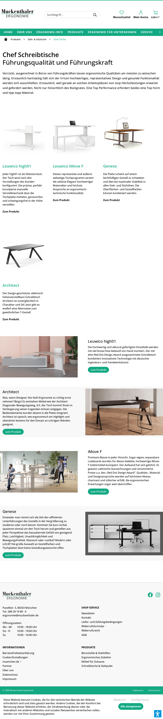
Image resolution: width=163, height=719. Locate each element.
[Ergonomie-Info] (49, 32)
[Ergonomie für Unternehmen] (112, 32)
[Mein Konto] (141, 15)
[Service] (147, 32)
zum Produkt (98, 370)
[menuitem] (71, 15)
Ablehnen (119, 700)
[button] (157, 713)
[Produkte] (75, 32)
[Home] (8, 32)
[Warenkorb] (156, 15)
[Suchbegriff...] (71, 15)
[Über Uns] (24, 32)
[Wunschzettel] (121, 14)
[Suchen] (95, 15)
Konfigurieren (140, 700)
